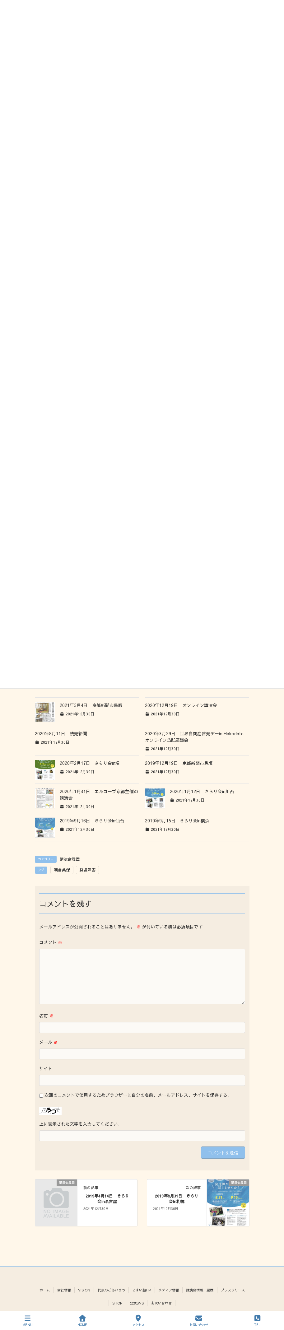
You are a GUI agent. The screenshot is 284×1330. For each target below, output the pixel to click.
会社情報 (64, 1289)
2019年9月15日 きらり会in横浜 (177, 820)
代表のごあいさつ (111, 1289)
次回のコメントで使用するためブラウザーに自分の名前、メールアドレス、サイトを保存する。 (138, 1095)
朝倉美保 (62, 870)
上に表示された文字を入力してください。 (80, 1124)
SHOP (117, 1302)
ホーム (45, 1289)
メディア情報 (168, 1289)
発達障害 (87, 870)
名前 (46, 1015)
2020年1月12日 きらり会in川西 (202, 791)
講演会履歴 (70, 859)
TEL (257, 1321)
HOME (82, 1321)
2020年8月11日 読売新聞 (61, 733)
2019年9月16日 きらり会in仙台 (92, 820)
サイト (45, 1068)
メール (48, 1042)
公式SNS (137, 1302)
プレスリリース (233, 1289)
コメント (50, 942)
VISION (84, 1289)
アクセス (138, 1321)
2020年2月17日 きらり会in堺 (90, 763)
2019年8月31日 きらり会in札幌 (176, 1198)
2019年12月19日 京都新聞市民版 (179, 763)
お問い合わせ (161, 1302)
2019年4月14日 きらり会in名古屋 (107, 1198)
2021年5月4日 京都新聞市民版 (91, 705)
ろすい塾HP (141, 1289)
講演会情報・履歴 (199, 1289)
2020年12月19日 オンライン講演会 (181, 705)
